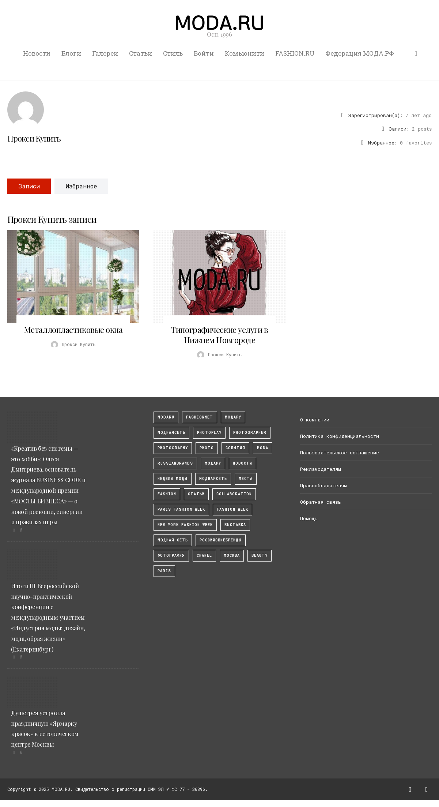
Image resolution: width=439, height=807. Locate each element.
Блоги (71, 53)
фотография (171, 555)
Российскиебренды (221, 540)
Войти (204, 53)
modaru (166, 417)
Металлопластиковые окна (73, 329)
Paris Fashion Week (181, 509)
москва (232, 555)
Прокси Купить (34, 138)
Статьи (140, 53)
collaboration (234, 494)
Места (246, 478)
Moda (262, 448)
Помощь (309, 518)
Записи (29, 186)
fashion (167, 494)
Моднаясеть (213, 478)
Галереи (105, 53)
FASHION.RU (294, 53)
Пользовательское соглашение (339, 452)
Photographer (249, 432)
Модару (213, 463)
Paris (164, 570)
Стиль (173, 53)
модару (233, 417)
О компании (314, 419)
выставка (235, 524)
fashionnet (199, 417)
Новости (36, 53)
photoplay (209, 432)
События (235, 448)
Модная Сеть (173, 540)
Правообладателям (323, 485)
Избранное (81, 186)
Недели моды (173, 478)
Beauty (259, 555)
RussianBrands (175, 463)
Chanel (204, 555)
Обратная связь (320, 502)
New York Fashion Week (185, 524)
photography (173, 448)
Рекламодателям (320, 469)
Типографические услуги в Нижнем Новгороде (219, 334)
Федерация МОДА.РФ (359, 53)
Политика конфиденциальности (339, 436)
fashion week (232, 509)
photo (207, 448)
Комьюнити (244, 53)
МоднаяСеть (171, 432)
